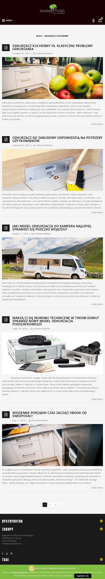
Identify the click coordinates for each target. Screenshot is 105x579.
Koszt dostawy (9, 540)
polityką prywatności (19, 575)
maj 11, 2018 (18, 420)
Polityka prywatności (12, 543)
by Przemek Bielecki (43, 53)
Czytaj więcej (97, 124)
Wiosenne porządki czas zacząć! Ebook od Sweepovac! (49, 414)
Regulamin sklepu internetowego (17, 535)
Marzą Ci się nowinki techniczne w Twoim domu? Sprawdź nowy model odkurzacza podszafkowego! (55, 321)
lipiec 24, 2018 (19, 328)
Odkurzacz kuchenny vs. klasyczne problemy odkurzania (52, 47)
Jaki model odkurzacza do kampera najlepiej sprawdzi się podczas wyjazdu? (51, 228)
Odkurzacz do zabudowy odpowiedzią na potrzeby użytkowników (57, 139)
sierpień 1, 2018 (20, 233)
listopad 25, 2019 (21, 53)
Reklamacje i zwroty (11, 538)
